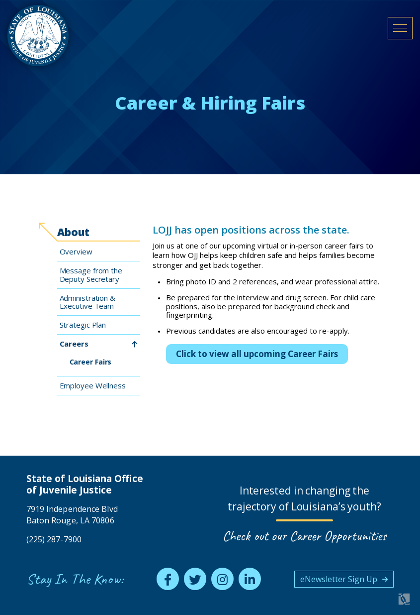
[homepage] (38, 35)
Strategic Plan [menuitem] (83, 325)
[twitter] (195, 579)
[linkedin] (250, 579)
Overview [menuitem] (76, 251)
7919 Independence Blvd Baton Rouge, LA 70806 (72, 514)
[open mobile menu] (400, 28)
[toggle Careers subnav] (134, 344)
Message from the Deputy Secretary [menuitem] (91, 274)
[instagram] (222, 579)
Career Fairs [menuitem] (91, 362)
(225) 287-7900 (54, 539)
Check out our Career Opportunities (304, 536)
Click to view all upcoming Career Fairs (257, 354)
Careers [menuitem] (74, 344)
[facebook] (168, 579)
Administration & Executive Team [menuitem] (87, 302)
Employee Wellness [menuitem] (93, 385)
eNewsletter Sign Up (338, 579)
